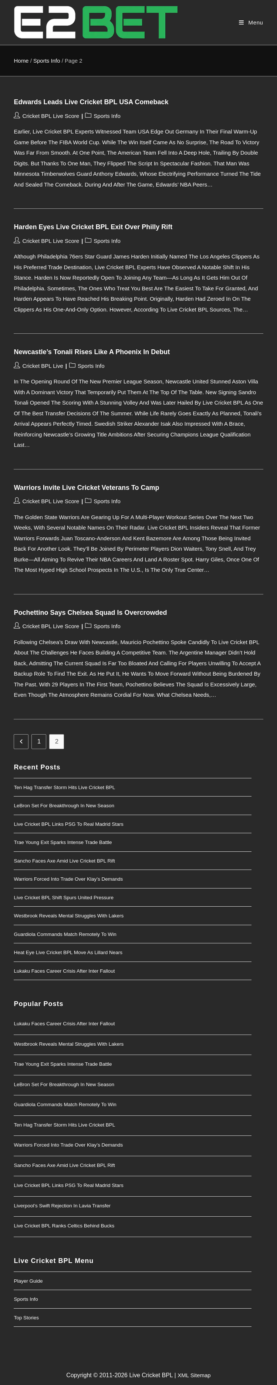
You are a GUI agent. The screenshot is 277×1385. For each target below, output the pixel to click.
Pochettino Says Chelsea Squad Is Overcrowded (90, 612)
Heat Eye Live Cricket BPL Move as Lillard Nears (68, 952)
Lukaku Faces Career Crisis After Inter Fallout (64, 971)
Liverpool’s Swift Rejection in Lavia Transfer (62, 1205)
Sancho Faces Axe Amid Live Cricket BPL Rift (64, 861)
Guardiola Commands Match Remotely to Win (65, 934)
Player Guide (28, 1281)
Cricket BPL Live (42, 366)
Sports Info (46, 60)
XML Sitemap (194, 1375)
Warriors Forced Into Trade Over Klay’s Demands (68, 879)
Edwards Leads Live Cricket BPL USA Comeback (91, 102)
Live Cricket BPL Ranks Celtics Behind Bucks (64, 1226)
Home (21, 60)
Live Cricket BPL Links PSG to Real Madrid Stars (68, 824)
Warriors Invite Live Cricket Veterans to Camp (86, 487)
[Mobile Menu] (251, 22)
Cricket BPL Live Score (50, 116)
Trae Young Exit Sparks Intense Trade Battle (63, 842)
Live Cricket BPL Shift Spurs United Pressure (64, 897)
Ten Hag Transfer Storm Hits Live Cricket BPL (64, 787)
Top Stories (26, 1317)
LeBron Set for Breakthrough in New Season (64, 805)
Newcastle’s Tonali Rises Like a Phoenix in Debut (92, 352)
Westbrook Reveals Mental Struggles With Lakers (69, 916)
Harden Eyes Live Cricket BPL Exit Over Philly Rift (93, 227)
